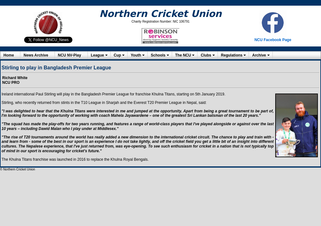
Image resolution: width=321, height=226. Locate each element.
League (97, 55)
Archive (259, 55)
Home (8, 55)
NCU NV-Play (69, 55)
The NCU (183, 55)
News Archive (36, 55)
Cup (117, 55)
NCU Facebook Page (273, 40)
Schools (158, 55)
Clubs (206, 55)
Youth (136, 55)
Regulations (232, 55)
